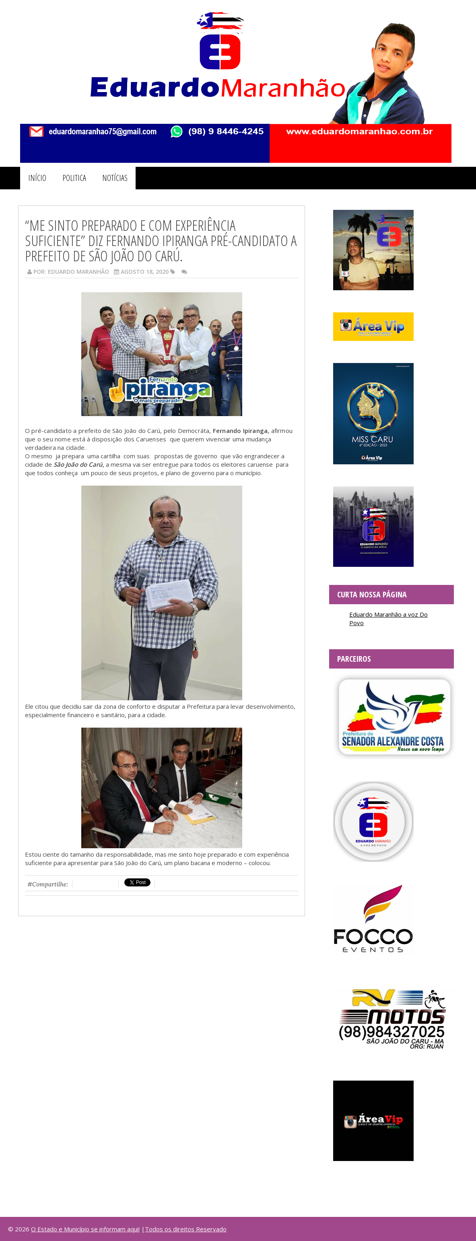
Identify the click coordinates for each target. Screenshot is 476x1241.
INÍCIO (37, 177)
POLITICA (74, 177)
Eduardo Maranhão (78, 271)
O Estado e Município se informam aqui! (85, 1229)
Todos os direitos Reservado (186, 1229)
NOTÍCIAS (115, 177)
